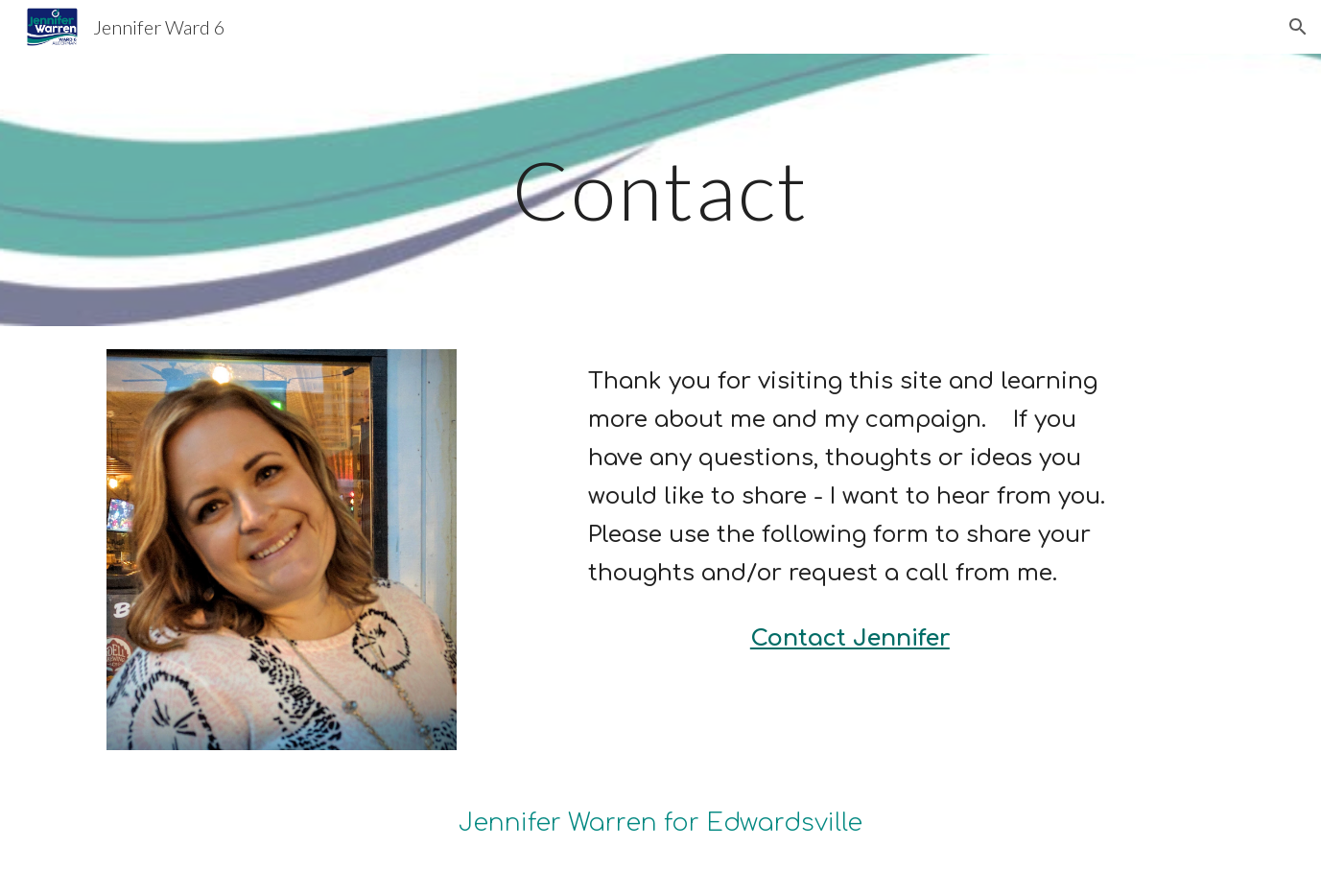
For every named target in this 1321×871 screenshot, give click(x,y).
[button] (1298, 27)
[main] (661, 189)
